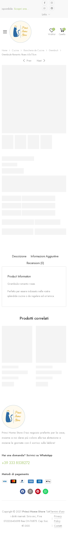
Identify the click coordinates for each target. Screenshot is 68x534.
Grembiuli (53, 50)
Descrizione (19, 256)
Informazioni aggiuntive (44, 256)
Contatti (58, 526)
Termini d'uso (57, 511)
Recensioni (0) (35, 263)
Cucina (15, 50)
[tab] (19, 256)
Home (4, 50)
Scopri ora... (24, 8)
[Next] (41, 60)
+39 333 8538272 (16, 463)
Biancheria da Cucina (34, 50)
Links (44, 14)
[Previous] (26, 60)
